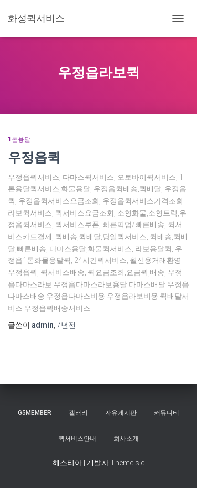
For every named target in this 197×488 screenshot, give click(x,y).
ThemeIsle (127, 463)
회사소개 (126, 438)
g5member (34, 412)
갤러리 (78, 412)
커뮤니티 (166, 412)
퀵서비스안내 (77, 438)
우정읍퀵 (34, 157)
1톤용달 (19, 139)
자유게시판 (121, 412)
